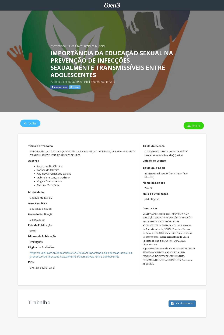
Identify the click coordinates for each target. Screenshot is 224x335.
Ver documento (182, 303)
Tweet (75, 87)
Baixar (194, 126)
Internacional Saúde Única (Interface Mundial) (78, 46)
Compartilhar (59, 87)
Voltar (30, 123)
